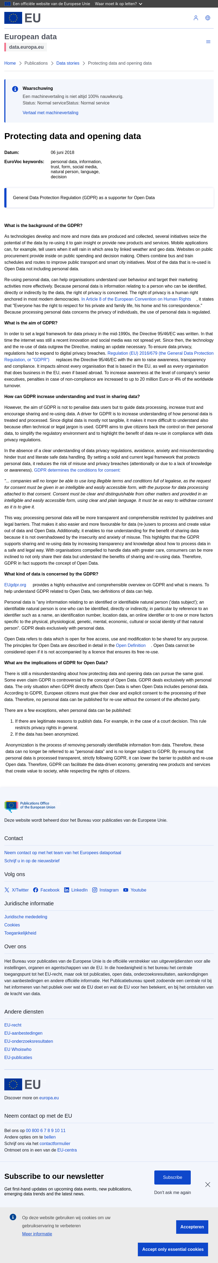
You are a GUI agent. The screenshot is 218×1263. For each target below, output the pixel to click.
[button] (208, 18)
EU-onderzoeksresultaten (28, 1041)
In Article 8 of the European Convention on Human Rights (136, 299)
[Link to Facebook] (46, 890)
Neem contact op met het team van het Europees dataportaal (62, 852)
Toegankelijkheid (20, 933)
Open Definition (131, 645)
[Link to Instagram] (105, 890)
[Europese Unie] (22, 18)
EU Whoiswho (17, 1049)
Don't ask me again (172, 1192)
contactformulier (55, 1143)
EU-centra (67, 1150)
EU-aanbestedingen (23, 1033)
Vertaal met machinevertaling (50, 112)
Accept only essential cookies (173, 1249)
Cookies (12, 925)
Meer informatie (37, 1234)
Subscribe (172, 1177)
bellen (50, 1137)
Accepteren (192, 1227)
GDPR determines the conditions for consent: (77, 470)
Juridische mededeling (25, 917)
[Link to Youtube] (134, 890)
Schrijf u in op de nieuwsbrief (32, 861)
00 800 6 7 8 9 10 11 (46, 1130)
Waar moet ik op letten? (118, 3)
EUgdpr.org (15, 585)
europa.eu (49, 1098)
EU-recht (12, 1025)
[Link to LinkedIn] (76, 890)
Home (10, 63)
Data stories (67, 63)
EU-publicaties (18, 1057)
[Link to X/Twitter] (16, 890)
